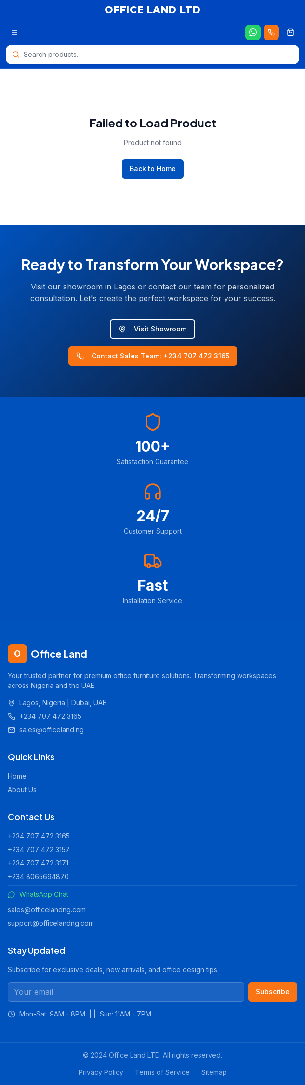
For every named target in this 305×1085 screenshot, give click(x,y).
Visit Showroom (152, 329)
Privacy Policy (101, 1072)
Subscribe (273, 992)
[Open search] (152, 54)
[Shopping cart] (290, 32)
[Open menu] (14, 32)
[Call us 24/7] (271, 32)
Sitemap (214, 1072)
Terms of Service (162, 1072)
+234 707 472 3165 (39, 836)
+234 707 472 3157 (39, 849)
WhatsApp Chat (38, 894)
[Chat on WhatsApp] (253, 32)
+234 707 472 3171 (38, 863)
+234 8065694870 (38, 876)
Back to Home (153, 169)
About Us (22, 789)
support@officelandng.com (51, 923)
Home (17, 776)
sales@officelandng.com (47, 910)
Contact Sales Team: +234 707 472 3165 (152, 356)
